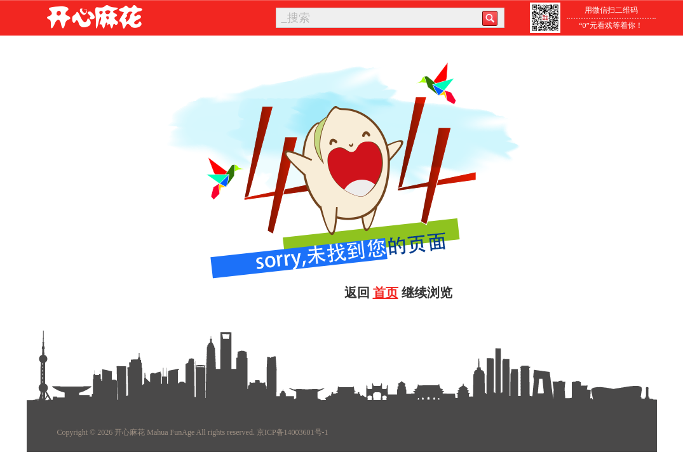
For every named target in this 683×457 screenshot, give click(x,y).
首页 (385, 293)
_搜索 (295, 17)
